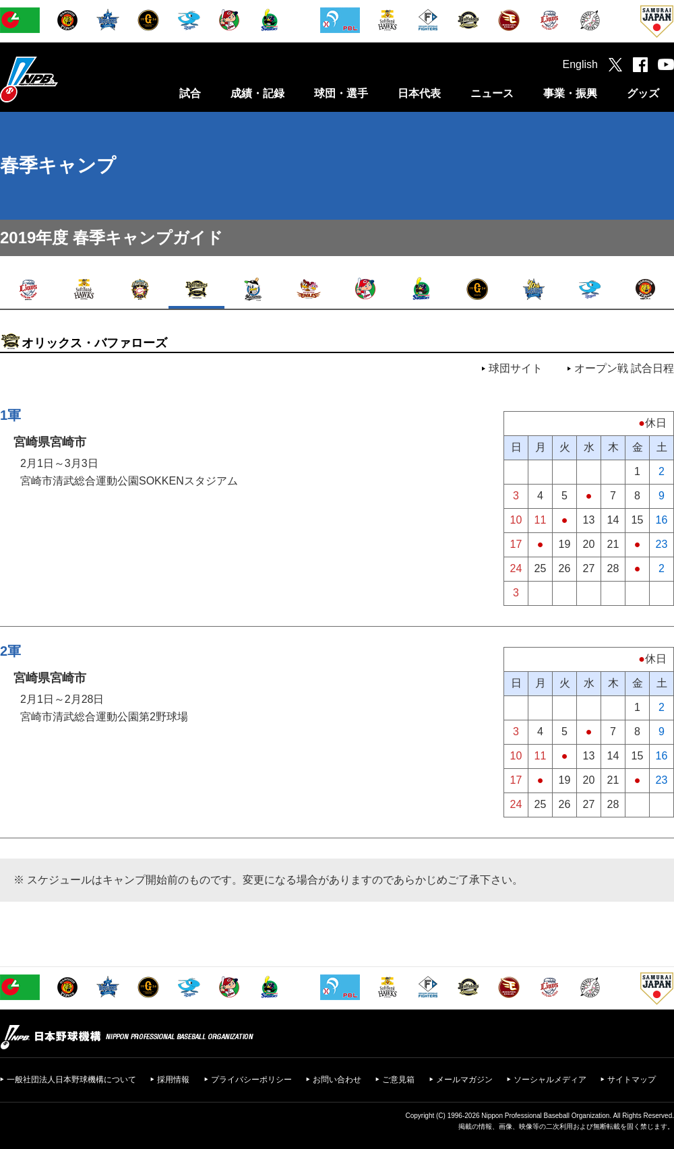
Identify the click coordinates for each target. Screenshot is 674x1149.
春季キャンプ (58, 165)
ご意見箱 (398, 1079)
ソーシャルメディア (550, 1079)
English (580, 64)
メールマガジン (464, 1079)
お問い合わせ (337, 1079)
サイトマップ (631, 1079)
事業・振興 (570, 93)
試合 (190, 93)
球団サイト (516, 368)
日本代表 (419, 93)
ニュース (492, 93)
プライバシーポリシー (251, 1079)
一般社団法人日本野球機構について (71, 1079)
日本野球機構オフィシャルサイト (62, 79)
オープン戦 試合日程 (624, 368)
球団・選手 (341, 93)
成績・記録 (257, 93)
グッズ (643, 93)
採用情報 (173, 1079)
